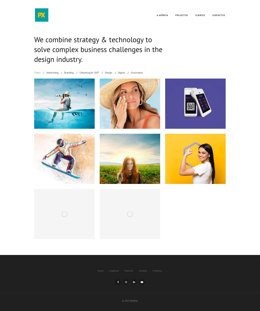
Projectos (181, 15)
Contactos (218, 15)
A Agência (162, 15)
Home (101, 270)
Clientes (200, 15)
